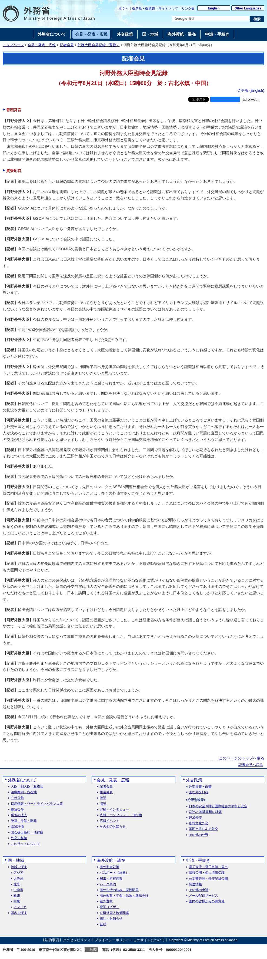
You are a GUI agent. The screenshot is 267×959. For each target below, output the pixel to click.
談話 (103, 798)
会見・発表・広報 (42, 45)
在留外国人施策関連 (114, 913)
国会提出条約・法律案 (27, 832)
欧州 (17, 895)
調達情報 (195, 884)
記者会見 (67, 45)
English (213, 8)
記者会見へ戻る (250, 765)
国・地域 (16, 860)
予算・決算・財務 (24, 821)
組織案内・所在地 (24, 792)
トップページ (13, 45)
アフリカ (20, 907)
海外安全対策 (109, 867)
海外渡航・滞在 (111, 860)
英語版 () (250, 90)
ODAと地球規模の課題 (205, 812)
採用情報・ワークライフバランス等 (37, 804)
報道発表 (106, 792)
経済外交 (195, 817)
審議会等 (17, 809)
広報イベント (109, 821)
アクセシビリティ (77, 940)
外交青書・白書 (200, 786)
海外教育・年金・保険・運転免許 (124, 895)
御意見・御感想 (143, 9)
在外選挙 (106, 901)
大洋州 (18, 878)
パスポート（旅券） (114, 872)
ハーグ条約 (108, 884)
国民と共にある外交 (203, 829)
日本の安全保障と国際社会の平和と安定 (218, 806)
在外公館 (17, 798)
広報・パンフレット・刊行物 (121, 815)
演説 (103, 804)
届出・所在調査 (111, 878)
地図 (93, 950)
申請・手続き (198, 860)
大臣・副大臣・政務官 (27, 786)
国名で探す (19, 913)
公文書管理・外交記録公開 (208, 878)
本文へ (123, 9)
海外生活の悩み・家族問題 (119, 890)
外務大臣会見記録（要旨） (99, 45)
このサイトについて (25, 844)
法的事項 (52, 940)
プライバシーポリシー (112, 940)
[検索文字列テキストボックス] (210, 18)
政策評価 (17, 826)
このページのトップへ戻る (241, 758)
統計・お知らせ (111, 918)
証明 (103, 924)
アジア (18, 872)
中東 (17, 901)
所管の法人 (19, 815)
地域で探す (19, 867)
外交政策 (194, 780)
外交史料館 (19, 838)
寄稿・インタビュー (114, 809)
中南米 (18, 890)
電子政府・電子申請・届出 (208, 867)
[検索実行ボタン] (257, 19)
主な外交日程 (198, 792)
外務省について (22, 780)
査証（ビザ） (109, 907)
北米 (17, 884)
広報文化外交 (198, 823)
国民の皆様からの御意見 (207, 901)
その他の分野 (198, 835)
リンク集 (188, 9)
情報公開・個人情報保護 (207, 872)
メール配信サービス (203, 895)
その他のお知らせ (113, 826)
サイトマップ (168, 9)
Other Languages (248, 8)
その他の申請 (198, 890)
